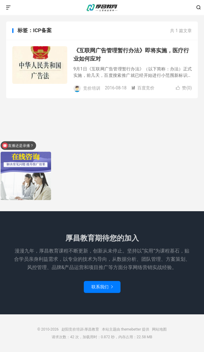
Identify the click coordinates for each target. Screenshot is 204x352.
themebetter (131, 329)
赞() (184, 87)
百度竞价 (142, 87)
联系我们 (102, 286)
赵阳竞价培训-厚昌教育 (102, 7)
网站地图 (159, 329)
